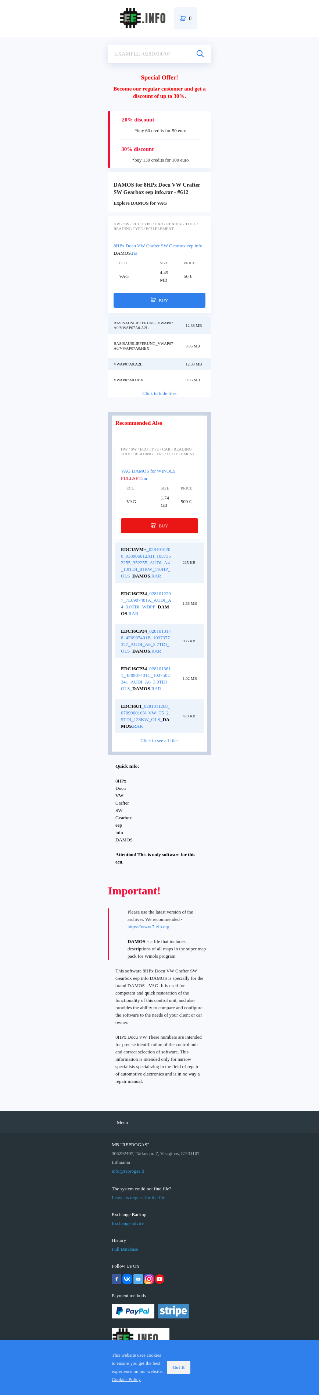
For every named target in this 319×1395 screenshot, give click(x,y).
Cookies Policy (126, 1379)
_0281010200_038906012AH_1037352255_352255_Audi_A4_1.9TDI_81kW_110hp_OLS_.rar (146, 563)
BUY (159, 300)
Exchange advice (128, 1223)
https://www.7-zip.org (148, 926)
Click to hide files (160, 393)
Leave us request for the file (138, 1197)
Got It (178, 1367)
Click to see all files (159, 740)
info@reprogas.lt (128, 1171)
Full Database (125, 1249)
